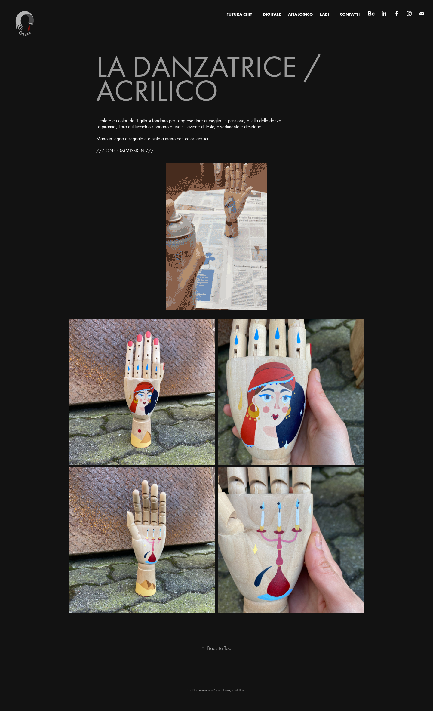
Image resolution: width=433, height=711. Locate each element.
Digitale (272, 14)
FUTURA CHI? (239, 14)
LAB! (324, 14)
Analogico (300, 14)
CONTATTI (350, 14)
